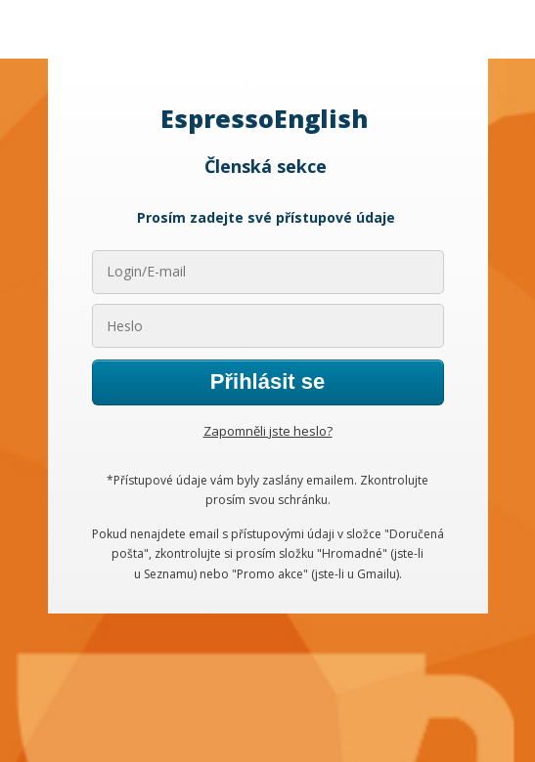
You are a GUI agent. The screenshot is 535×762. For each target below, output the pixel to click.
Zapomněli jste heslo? (268, 431)
